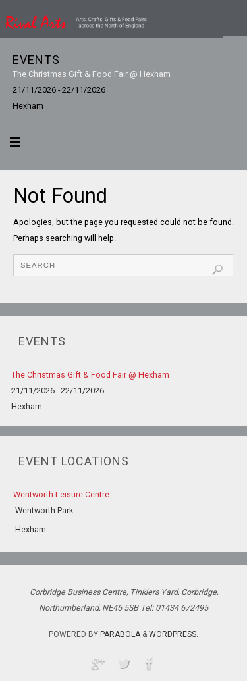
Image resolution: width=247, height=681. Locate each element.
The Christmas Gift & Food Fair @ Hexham (92, 74)
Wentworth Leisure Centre (61, 494)
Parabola (120, 634)
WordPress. (173, 634)
